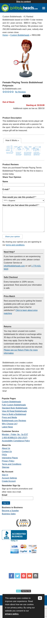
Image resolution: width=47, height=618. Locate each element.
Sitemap (5, 467)
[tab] (12, 140)
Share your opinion (12, 237)
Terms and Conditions (11, 464)
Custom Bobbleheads (19, 35)
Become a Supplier (10, 511)
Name (5, 181)
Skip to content (23, 2)
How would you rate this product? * (19, 197)
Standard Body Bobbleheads (14, 408)
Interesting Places (10, 458)
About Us (6, 448)
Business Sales (9, 514)
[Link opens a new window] (43, 8)
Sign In (5, 475)
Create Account (9, 481)
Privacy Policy (8, 461)
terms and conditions (15, 245)
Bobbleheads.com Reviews (14, 421)
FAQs (4, 455)
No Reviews (20, 92)
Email (4, 495)
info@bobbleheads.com (14, 266)
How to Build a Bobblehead (14, 414)
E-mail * (6, 189)
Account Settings (9, 478)
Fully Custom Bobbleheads (14, 405)
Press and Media (9, 417)
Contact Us (7, 451)
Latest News (7, 427)
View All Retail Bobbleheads (14, 411)
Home (5, 35)
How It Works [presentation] (12, 140)
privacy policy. (12, 614)
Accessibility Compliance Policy (16, 441)
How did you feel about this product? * (21, 205)
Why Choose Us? (10, 424)
